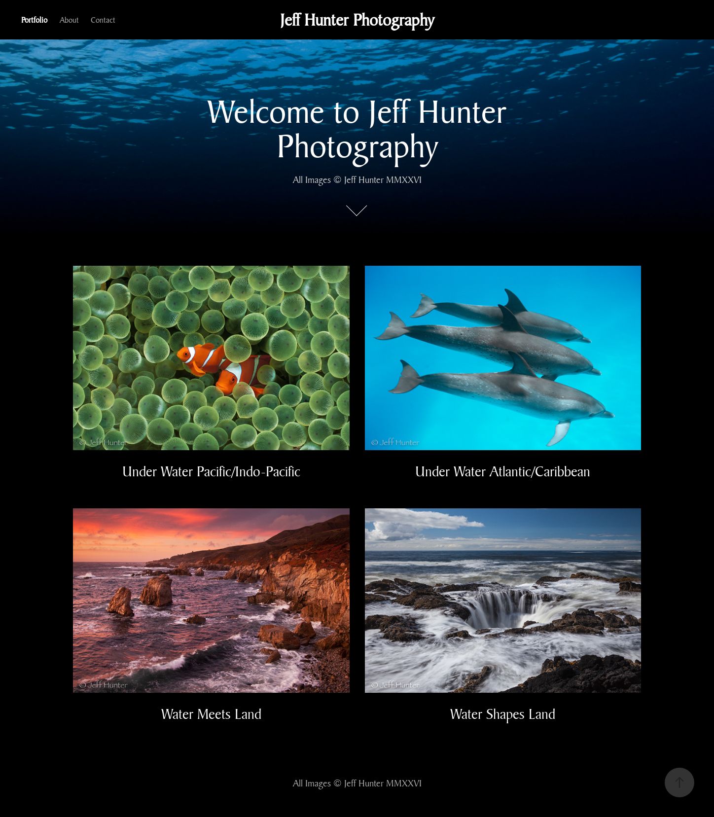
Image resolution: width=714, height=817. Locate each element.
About (69, 19)
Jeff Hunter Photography (357, 20)
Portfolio (34, 19)
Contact (103, 19)
